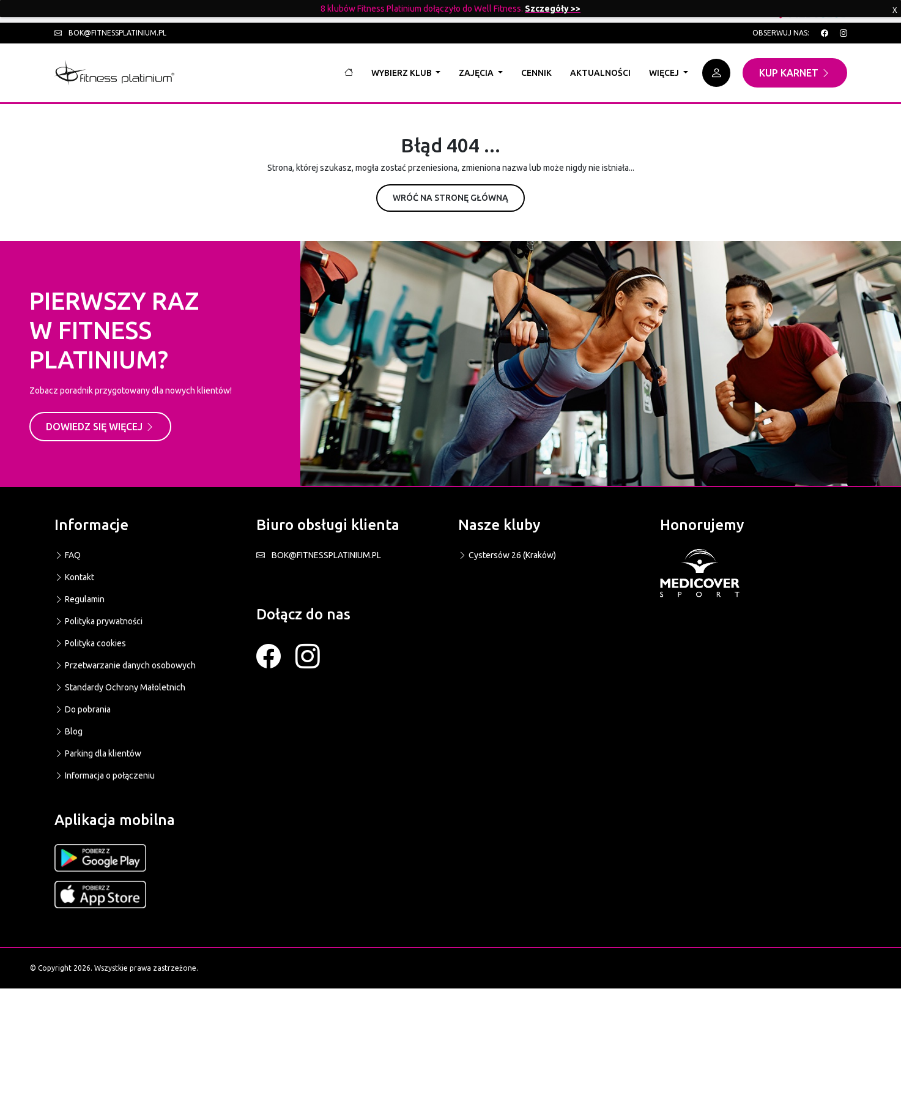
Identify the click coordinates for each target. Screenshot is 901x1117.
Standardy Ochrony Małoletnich (119, 687)
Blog (68, 731)
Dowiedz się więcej (100, 426)
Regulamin (79, 599)
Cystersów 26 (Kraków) (507, 555)
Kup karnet (795, 72)
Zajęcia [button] (477, 73)
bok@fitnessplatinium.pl (110, 33)
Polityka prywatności (98, 621)
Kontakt (74, 577)
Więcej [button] (665, 73)
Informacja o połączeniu (104, 775)
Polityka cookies (90, 643)
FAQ (67, 555)
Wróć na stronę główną (450, 198)
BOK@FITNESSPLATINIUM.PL (318, 555)
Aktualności (600, 73)
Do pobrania (82, 709)
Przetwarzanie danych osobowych (125, 665)
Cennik (536, 73)
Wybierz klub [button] (402, 73)
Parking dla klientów (97, 753)
